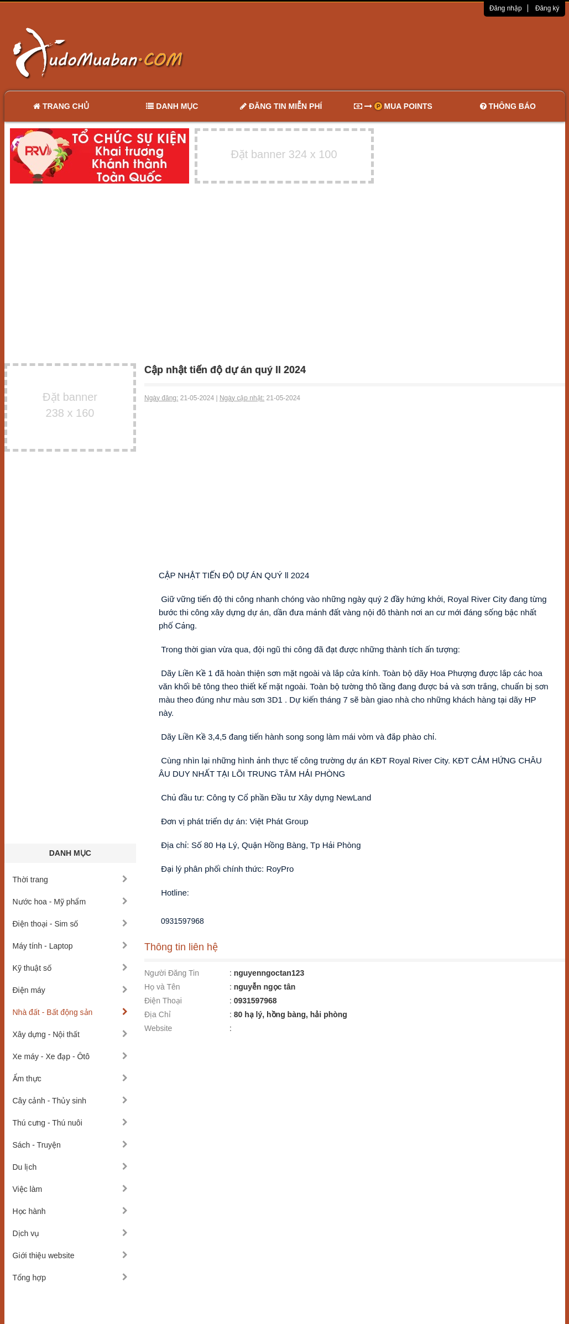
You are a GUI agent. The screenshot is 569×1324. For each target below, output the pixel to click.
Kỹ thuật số (70, 968)
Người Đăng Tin (171, 973)
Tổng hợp (70, 1277)
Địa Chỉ (157, 1014)
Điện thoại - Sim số (70, 923)
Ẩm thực (70, 1078)
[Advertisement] (401, 52)
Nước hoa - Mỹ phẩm (70, 901)
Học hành (70, 1211)
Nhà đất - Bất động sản (70, 1012)
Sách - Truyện (70, 1144)
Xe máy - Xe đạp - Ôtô (70, 1056)
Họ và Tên (162, 986)
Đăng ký (547, 8)
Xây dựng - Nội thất (70, 1034)
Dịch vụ (70, 1233)
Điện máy (70, 990)
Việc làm (70, 1189)
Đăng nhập (505, 8)
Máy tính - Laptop (70, 945)
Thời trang (70, 879)
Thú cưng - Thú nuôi (70, 1122)
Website (158, 1028)
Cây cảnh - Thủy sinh (70, 1100)
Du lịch (70, 1167)
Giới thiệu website (70, 1255)
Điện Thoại (163, 1000)
